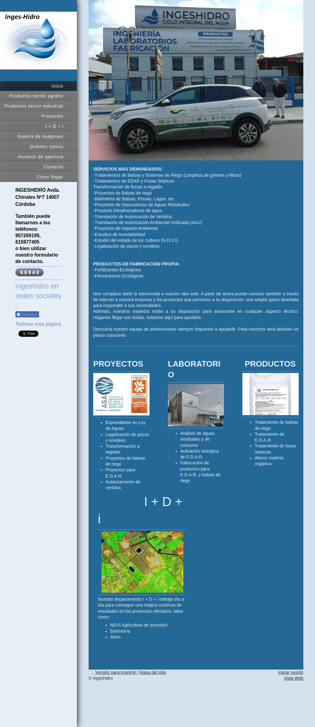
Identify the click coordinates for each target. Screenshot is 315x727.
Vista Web (293, 678)
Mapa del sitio (153, 672)
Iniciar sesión (290, 672)
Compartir (27, 313)
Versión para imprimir (113, 672)
